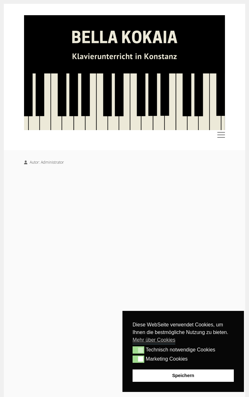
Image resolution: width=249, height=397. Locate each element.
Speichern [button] (183, 375)
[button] (138, 349)
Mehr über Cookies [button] (154, 340)
